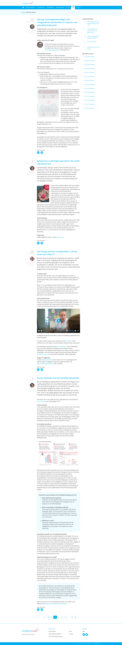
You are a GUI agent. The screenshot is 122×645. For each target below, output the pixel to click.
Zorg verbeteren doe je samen (93, 48)
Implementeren (60, 7)
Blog (73, 7)
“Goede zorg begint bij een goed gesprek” (93, 37)
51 (58, 617)
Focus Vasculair (41, 401)
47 (44, 617)
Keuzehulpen (41, 7)
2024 (90, 64)
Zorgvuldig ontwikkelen (55, 634)
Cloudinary (68, 341)
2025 (90, 60)
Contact (78, 7)
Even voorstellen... (92, 41)
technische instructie (43, 354)
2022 (90, 72)
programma (60, 237)
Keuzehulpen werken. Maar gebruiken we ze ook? (93, 23)
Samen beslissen (30, 7)
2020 (89, 80)
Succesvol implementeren (56, 636)
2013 (89, 108)
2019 (90, 84)
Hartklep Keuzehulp (61, 604)
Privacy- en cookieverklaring (85, 643)
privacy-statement (47, 360)
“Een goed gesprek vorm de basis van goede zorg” (92, 30)
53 (65, 617)
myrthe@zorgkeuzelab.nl (52, 50)
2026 (89, 56)
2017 (90, 92)
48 (48, 617)
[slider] (51, 331)
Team (68, 7)
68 (72, 617)
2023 (90, 68)
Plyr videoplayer (62, 346)
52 (62, 617)
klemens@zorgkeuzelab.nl (45, 364)
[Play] (39, 330)
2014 (90, 104)
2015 (90, 100)
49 (51, 617)
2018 (90, 88)
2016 (90, 96)
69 (75, 617)
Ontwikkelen (50, 7)
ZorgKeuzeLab (48, 604)
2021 (90, 76)
